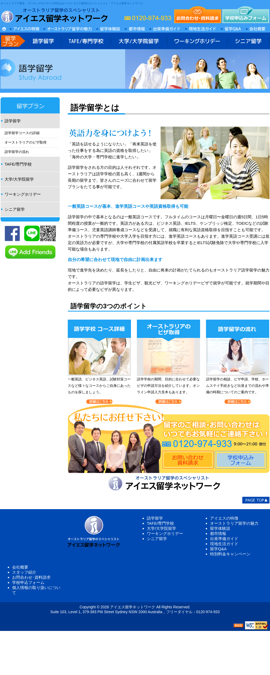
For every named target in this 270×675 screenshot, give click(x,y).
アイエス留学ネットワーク (132, 607)
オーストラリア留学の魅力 (234, 523)
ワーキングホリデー (23, 194)
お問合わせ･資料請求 (31, 577)
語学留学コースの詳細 (22, 133)
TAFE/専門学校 (18, 164)
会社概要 (20, 567)
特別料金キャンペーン (230, 554)
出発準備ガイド (224, 538)
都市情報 (218, 533)
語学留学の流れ (17, 152)
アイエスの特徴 (224, 518)
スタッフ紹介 (24, 572)
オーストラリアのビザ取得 (26, 142)
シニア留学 (15, 209)
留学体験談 (220, 528)
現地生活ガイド (224, 543)
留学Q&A (218, 549)
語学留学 (13, 121)
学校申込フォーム (28, 582)
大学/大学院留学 (19, 179)
